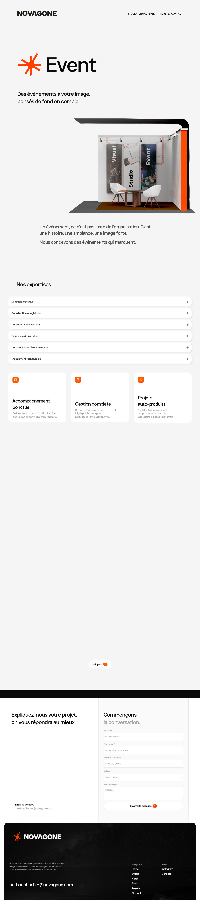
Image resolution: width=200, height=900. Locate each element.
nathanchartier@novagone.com (31, 808)
